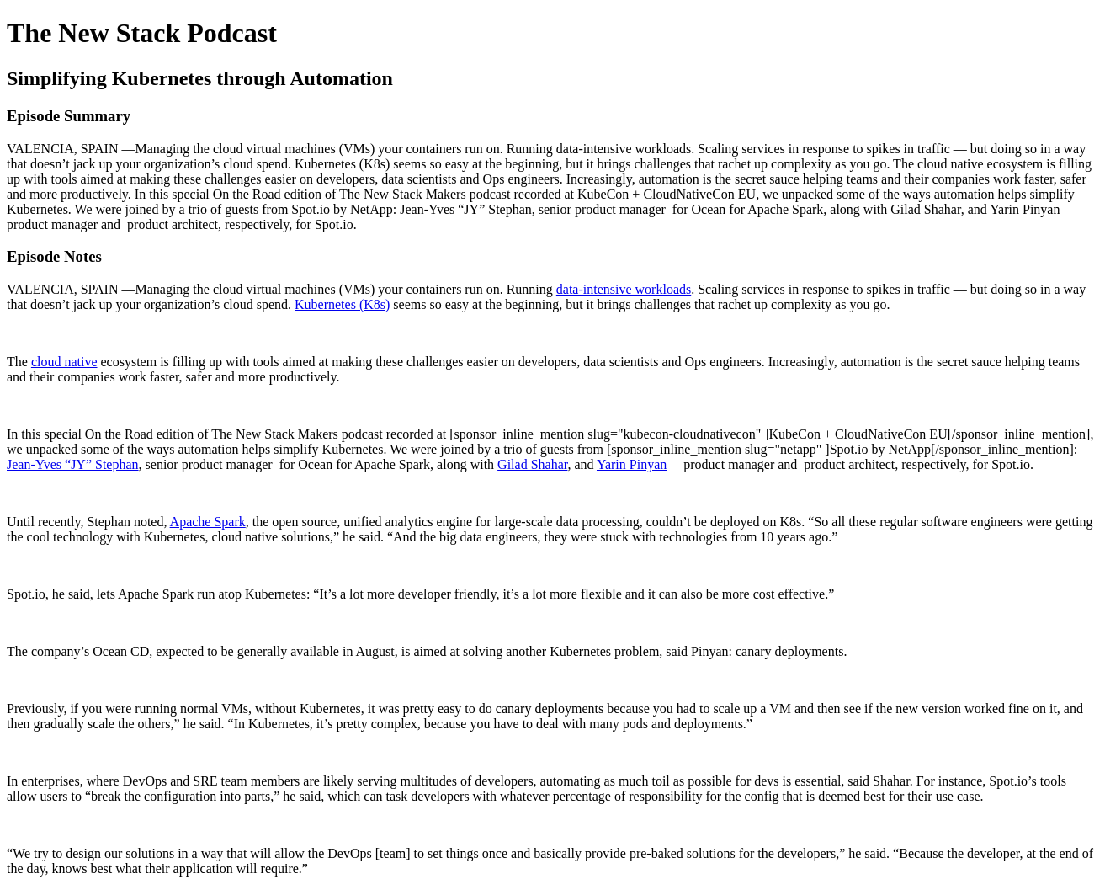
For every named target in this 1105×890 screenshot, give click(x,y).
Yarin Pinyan (632, 464)
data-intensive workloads (623, 289)
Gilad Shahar (532, 464)
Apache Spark (208, 521)
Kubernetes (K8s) (342, 304)
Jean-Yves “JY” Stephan (73, 464)
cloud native (64, 361)
